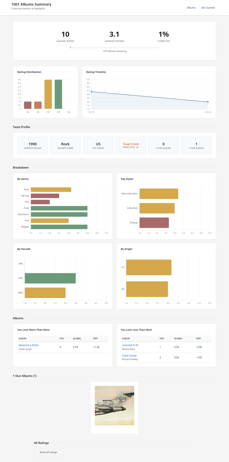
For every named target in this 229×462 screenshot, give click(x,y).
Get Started (208, 7)
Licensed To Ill (130, 345)
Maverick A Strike (28, 345)
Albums (191, 7)
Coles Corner (129, 355)
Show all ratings (48, 452)
